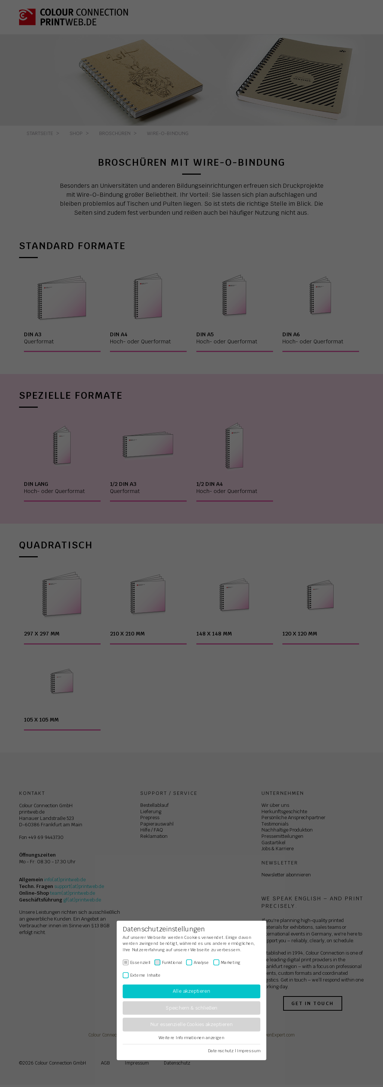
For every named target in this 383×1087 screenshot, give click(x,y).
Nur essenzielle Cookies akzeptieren (191, 1025)
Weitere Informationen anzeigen (191, 1037)
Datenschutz (221, 1050)
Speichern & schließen (191, 1008)
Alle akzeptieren (191, 991)
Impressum (248, 1050)
